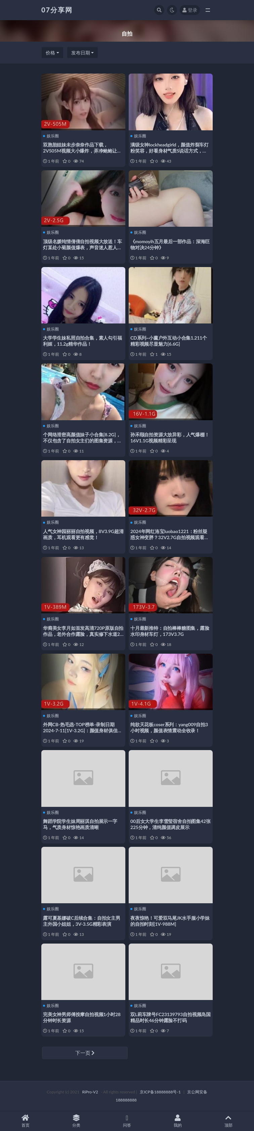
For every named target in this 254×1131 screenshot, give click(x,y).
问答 (126, 1121)
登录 (189, 10)
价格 (50, 52)
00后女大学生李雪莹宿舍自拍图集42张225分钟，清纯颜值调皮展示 (170, 824)
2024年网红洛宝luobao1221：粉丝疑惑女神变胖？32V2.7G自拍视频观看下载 (169, 537)
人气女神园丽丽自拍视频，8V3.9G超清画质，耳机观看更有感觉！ (83, 534)
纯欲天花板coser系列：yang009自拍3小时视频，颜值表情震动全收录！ (169, 727)
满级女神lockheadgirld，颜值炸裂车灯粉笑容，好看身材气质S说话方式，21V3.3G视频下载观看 (169, 151)
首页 (25, 1121)
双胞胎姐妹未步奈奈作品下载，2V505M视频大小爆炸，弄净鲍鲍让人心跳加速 (82, 151)
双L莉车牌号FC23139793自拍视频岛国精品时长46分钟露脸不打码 (170, 1017)
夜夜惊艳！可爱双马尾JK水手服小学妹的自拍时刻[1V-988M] (170, 921)
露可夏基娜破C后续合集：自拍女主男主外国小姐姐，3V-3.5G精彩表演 (81, 921)
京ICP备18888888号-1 (160, 1091)
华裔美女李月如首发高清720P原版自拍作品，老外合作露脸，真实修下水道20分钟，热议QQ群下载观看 (83, 634)
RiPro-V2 (90, 1091)
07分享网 (57, 10)
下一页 (85, 1053)
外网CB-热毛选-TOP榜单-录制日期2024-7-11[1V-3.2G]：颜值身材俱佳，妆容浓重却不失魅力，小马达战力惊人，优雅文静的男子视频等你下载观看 (82, 733)
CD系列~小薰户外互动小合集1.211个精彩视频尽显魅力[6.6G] (168, 341)
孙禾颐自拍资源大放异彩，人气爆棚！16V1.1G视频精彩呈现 (169, 437)
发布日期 (80, 52)
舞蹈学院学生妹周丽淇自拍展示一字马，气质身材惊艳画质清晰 (80, 824)
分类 (76, 1121)
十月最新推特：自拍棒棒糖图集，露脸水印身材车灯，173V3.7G (169, 631)
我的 (178, 1121)
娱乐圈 (51, 136)
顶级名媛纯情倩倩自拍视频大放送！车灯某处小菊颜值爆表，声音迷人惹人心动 (82, 247)
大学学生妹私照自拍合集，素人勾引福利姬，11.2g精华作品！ (82, 341)
